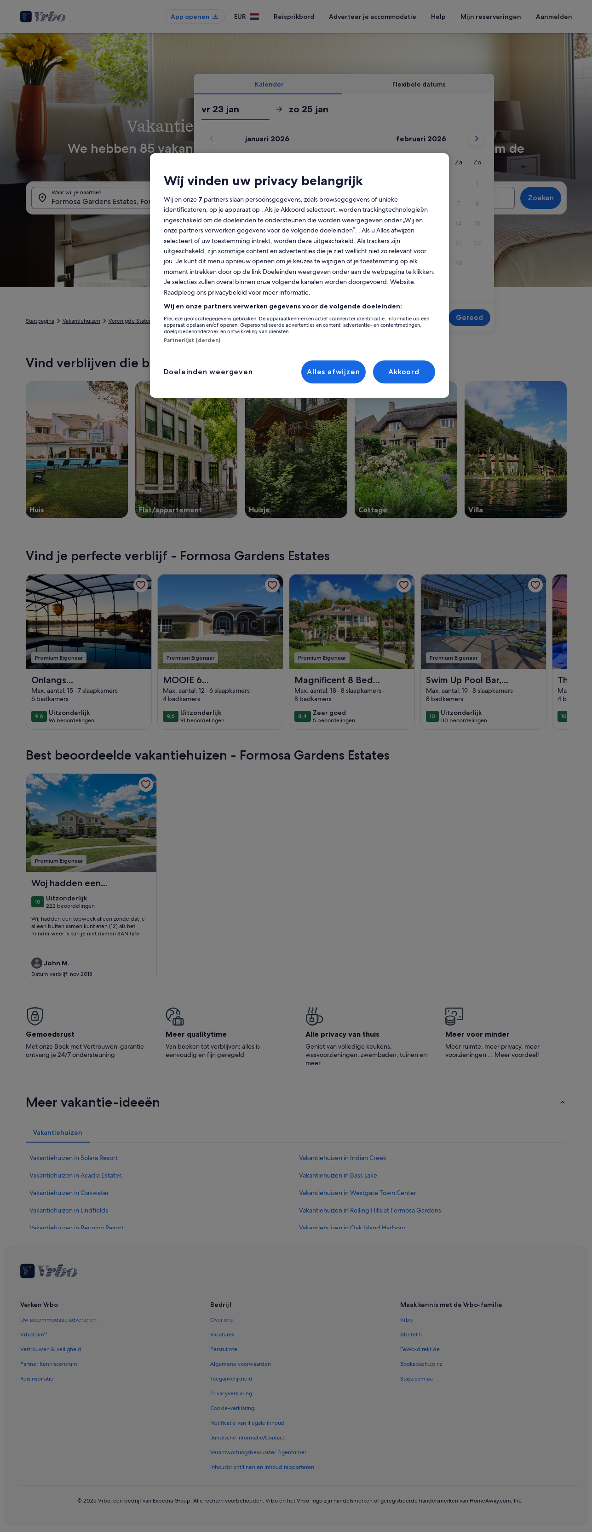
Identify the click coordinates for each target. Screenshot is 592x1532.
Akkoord (404, 371)
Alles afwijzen (333, 371)
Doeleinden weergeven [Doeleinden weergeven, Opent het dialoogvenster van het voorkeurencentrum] (208, 371)
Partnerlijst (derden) (192, 340)
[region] (299, 275)
